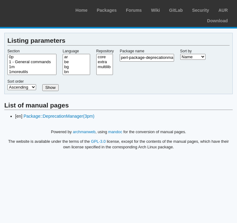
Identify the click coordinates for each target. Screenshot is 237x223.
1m (32, 66)
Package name (132, 51)
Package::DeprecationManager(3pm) (58, 116)
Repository (105, 51)
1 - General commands (32, 61)
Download (217, 20)
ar (76, 57)
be (76, 61)
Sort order (15, 81)
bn (76, 71)
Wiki (155, 10)
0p (32, 57)
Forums (134, 10)
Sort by (186, 51)
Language (71, 51)
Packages (107, 10)
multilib (105, 66)
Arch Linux (34, 9)
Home (82, 10)
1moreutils (32, 71)
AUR (223, 10)
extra (105, 61)
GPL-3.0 (98, 141)
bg (76, 66)
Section (13, 51)
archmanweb (84, 131)
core (105, 57)
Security (200, 10)
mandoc (115, 131)
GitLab (176, 10)
